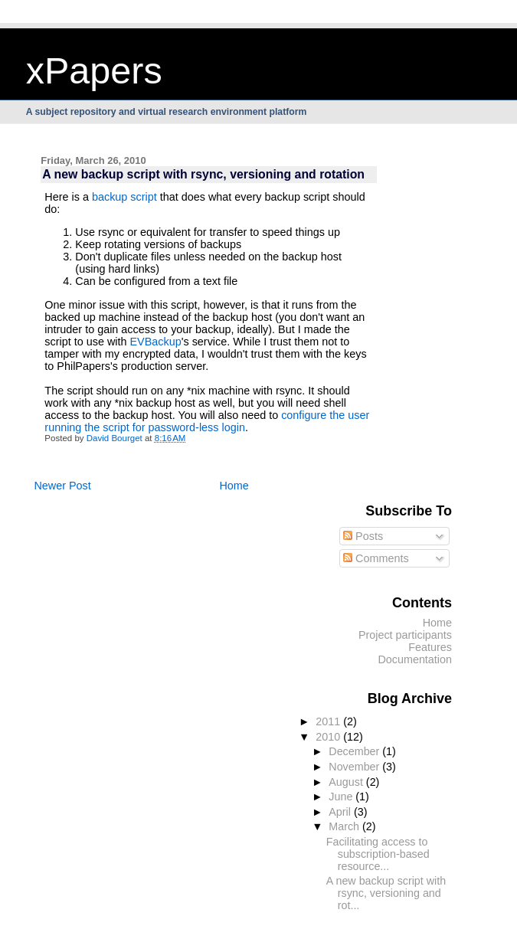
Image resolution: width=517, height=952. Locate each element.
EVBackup (156, 341)
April (341, 812)
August (347, 782)
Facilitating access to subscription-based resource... (378, 854)
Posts (363, 536)
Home (233, 485)
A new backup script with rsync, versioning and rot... (386, 893)
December (355, 751)
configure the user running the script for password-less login (206, 421)
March (345, 826)
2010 (329, 737)
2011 (329, 721)
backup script (124, 197)
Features (430, 647)
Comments (376, 558)
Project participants (405, 635)
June (342, 796)
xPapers (94, 70)
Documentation (415, 659)
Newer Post (62, 485)
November (355, 767)
